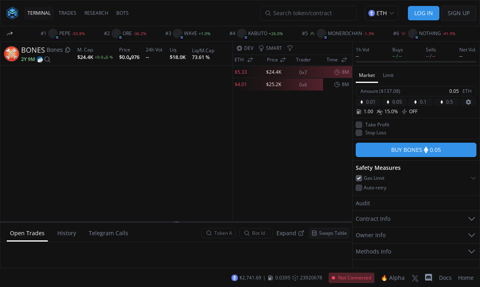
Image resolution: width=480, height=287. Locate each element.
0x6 (303, 85)
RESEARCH (96, 13)
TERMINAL (39, 13)
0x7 (303, 72)
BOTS (122, 13)
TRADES (67, 13)
